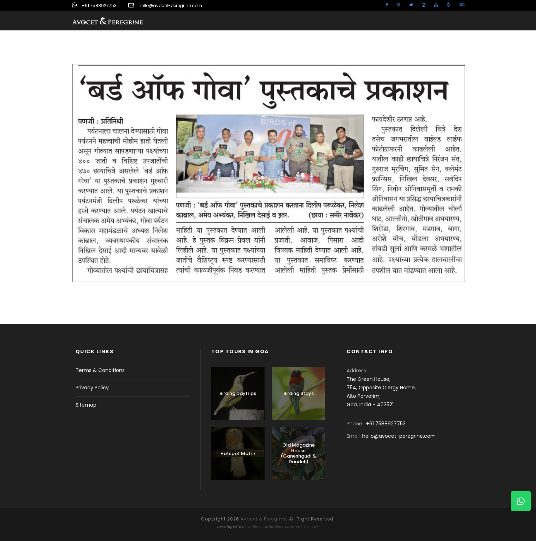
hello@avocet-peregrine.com (170, 5)
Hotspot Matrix (237, 453)
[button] (521, 501)
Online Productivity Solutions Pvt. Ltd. (283, 527)
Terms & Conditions (100, 370)
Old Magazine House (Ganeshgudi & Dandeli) (298, 453)
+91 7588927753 (99, 5)
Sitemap (86, 404)
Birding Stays (298, 393)
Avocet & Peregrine (264, 519)
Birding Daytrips (237, 393)
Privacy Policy (92, 387)
